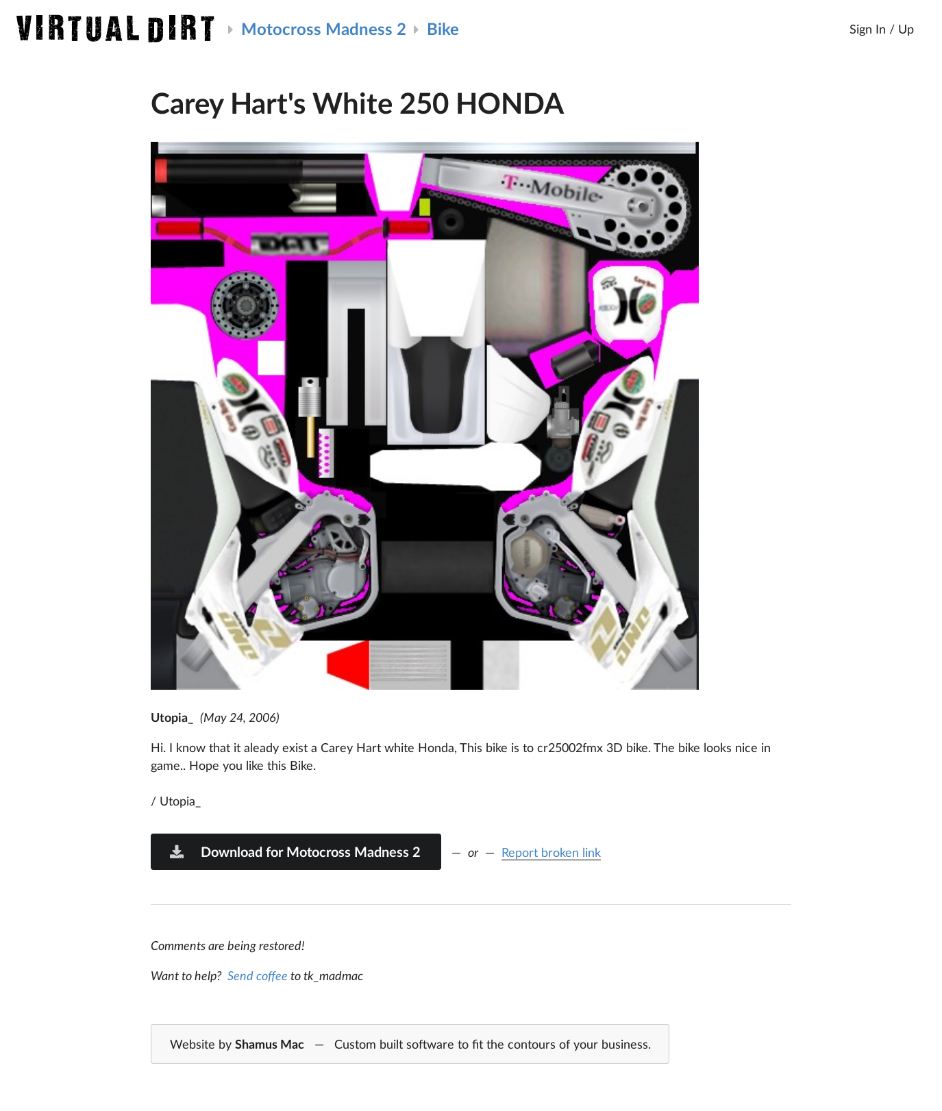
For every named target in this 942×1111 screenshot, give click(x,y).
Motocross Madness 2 (323, 28)
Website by (410, 1044)
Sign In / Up (882, 28)
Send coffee (257, 975)
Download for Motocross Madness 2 (295, 851)
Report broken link (551, 852)
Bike (443, 28)
